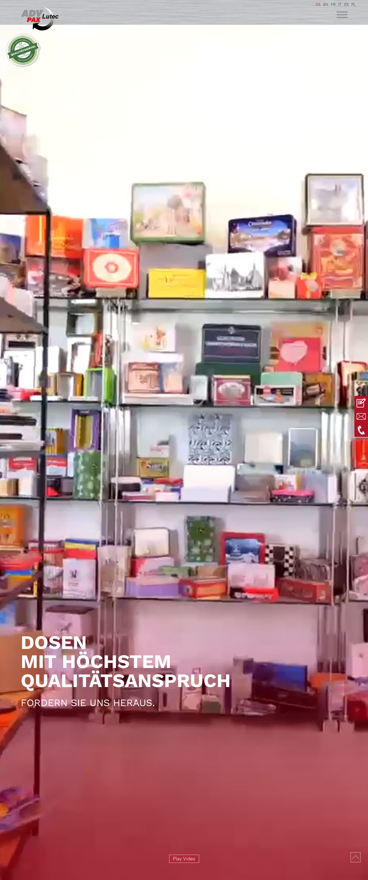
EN (325, 4)
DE (318, 4)
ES (346, 4)
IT (340, 4)
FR (333, 4)
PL (353, 4)
